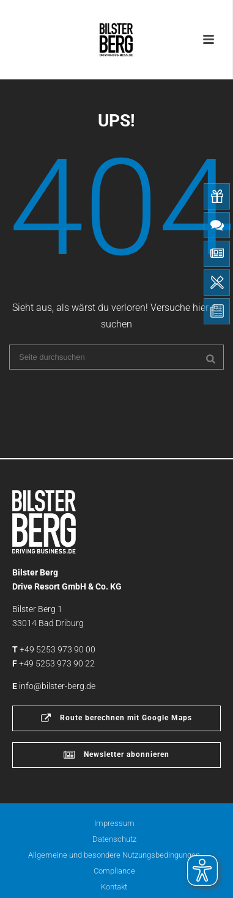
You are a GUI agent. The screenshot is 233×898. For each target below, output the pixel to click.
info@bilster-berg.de (57, 686)
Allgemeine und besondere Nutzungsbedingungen (114, 855)
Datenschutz (114, 839)
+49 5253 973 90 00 (57, 649)
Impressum (114, 823)
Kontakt (114, 886)
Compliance (114, 870)
